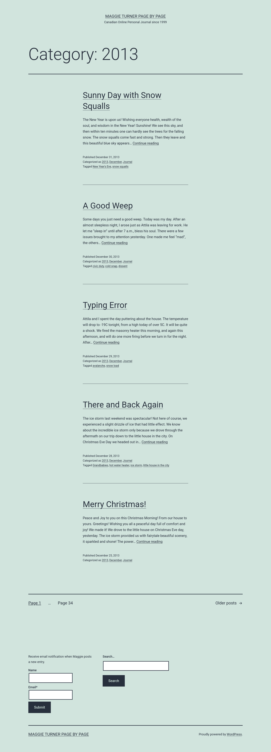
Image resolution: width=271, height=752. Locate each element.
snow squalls (120, 166)
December (115, 161)
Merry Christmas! (114, 504)
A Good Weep (108, 206)
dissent (122, 266)
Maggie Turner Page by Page (135, 16)
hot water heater (119, 465)
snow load (112, 365)
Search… (109, 656)
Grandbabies (100, 465)
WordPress (234, 734)
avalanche (99, 365)
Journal (127, 161)
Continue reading (146, 143)
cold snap (111, 266)
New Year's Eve (102, 166)
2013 (105, 161)
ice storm (136, 465)
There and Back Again (123, 405)
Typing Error (105, 305)
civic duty (98, 266)
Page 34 (65, 603)
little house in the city (156, 465)
